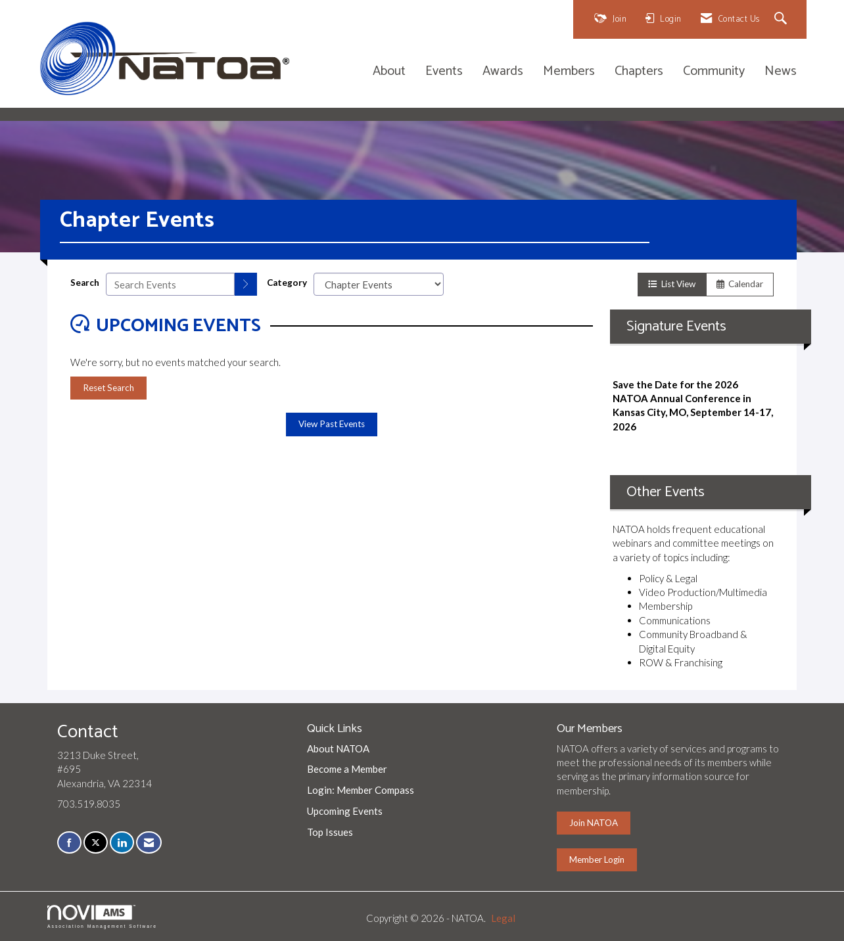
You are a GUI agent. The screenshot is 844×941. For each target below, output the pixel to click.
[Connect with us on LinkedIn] (122, 842)
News (780, 71)
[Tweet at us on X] (95, 842)
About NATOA (338, 748)
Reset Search (108, 387)
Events (444, 71)
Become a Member (347, 769)
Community (714, 71)
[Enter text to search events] (170, 284)
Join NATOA (593, 822)
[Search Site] (782, 19)
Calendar (739, 284)
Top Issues (330, 832)
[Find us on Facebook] (69, 842)
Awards (502, 71)
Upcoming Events (345, 811)
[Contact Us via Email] (149, 842)
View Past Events (331, 424)
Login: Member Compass (360, 790)
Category (287, 282)
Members (569, 71)
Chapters (639, 71)
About (389, 71)
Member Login (596, 859)
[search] (246, 284)
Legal (503, 918)
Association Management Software (102, 917)
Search (84, 282)
